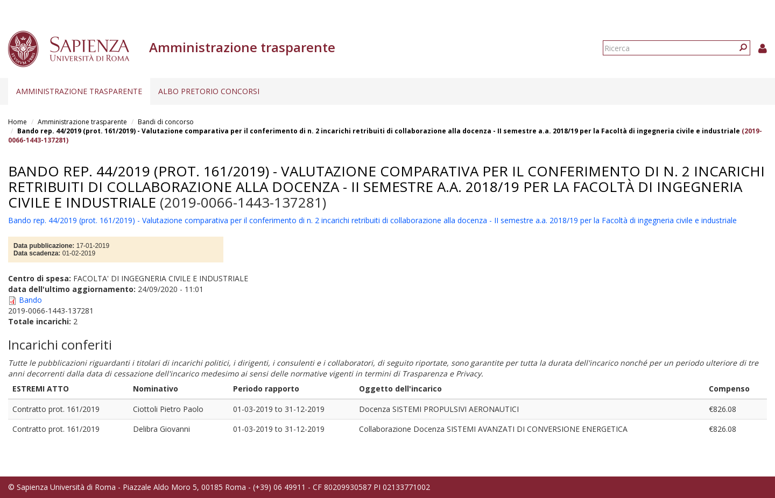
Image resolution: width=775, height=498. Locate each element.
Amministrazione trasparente (79, 91)
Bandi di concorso (166, 121)
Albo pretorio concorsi (208, 91)
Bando (30, 300)
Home (17, 121)
